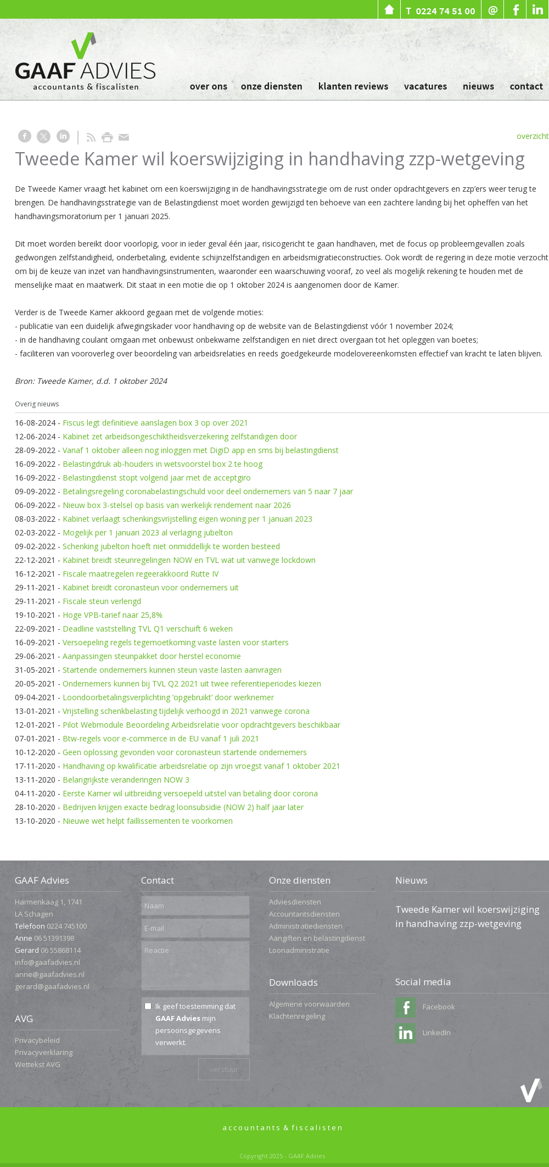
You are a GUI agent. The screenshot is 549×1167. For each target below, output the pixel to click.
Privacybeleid (37, 1040)
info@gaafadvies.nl (47, 962)
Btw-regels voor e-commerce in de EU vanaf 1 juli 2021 (161, 738)
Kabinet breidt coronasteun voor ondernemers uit (151, 587)
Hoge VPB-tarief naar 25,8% (113, 615)
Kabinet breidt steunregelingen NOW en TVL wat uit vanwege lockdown (189, 560)
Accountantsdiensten (304, 914)
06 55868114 (61, 950)
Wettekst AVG (37, 1064)
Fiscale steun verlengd (102, 601)
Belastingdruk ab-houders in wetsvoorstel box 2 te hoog (162, 464)
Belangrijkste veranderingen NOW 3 (126, 779)
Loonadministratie (299, 950)
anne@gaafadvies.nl (50, 974)
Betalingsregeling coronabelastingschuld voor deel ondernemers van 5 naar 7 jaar (208, 491)
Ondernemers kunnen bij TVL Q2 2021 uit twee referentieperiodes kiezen (192, 683)
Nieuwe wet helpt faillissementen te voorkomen (148, 821)
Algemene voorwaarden (309, 1004)
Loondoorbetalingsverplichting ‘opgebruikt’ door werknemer (168, 697)
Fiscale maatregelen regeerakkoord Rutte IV (141, 573)
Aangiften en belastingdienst (317, 938)
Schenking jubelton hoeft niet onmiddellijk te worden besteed (171, 546)
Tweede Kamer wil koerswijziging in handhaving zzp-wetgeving (467, 916)
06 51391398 (54, 938)
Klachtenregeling (297, 1016)
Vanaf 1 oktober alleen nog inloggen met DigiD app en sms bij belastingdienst (201, 450)
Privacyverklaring (43, 1052)
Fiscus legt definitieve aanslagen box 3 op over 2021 (155, 422)
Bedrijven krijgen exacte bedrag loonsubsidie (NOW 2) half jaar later (183, 807)
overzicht (533, 136)
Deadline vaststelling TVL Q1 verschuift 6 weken (148, 628)
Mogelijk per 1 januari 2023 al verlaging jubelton (148, 532)
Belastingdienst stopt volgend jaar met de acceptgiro (157, 477)
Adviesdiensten (295, 902)
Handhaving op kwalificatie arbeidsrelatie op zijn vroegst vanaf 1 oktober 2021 (201, 766)
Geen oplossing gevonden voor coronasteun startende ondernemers (185, 752)
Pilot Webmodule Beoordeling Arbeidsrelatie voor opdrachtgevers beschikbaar (201, 724)
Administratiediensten (306, 926)
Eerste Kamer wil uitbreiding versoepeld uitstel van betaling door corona (190, 793)
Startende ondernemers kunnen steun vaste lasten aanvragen (172, 670)
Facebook (425, 1007)
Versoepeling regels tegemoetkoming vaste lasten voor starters (176, 642)
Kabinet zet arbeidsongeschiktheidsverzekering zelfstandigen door (180, 436)
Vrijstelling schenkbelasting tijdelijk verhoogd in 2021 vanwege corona (186, 711)
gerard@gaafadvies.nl (52, 986)
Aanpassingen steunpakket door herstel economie (152, 656)
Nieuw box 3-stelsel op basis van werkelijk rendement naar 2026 (177, 505)
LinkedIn (423, 1032)
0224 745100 (67, 926)
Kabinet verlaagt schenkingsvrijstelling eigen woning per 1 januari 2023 (187, 518)
